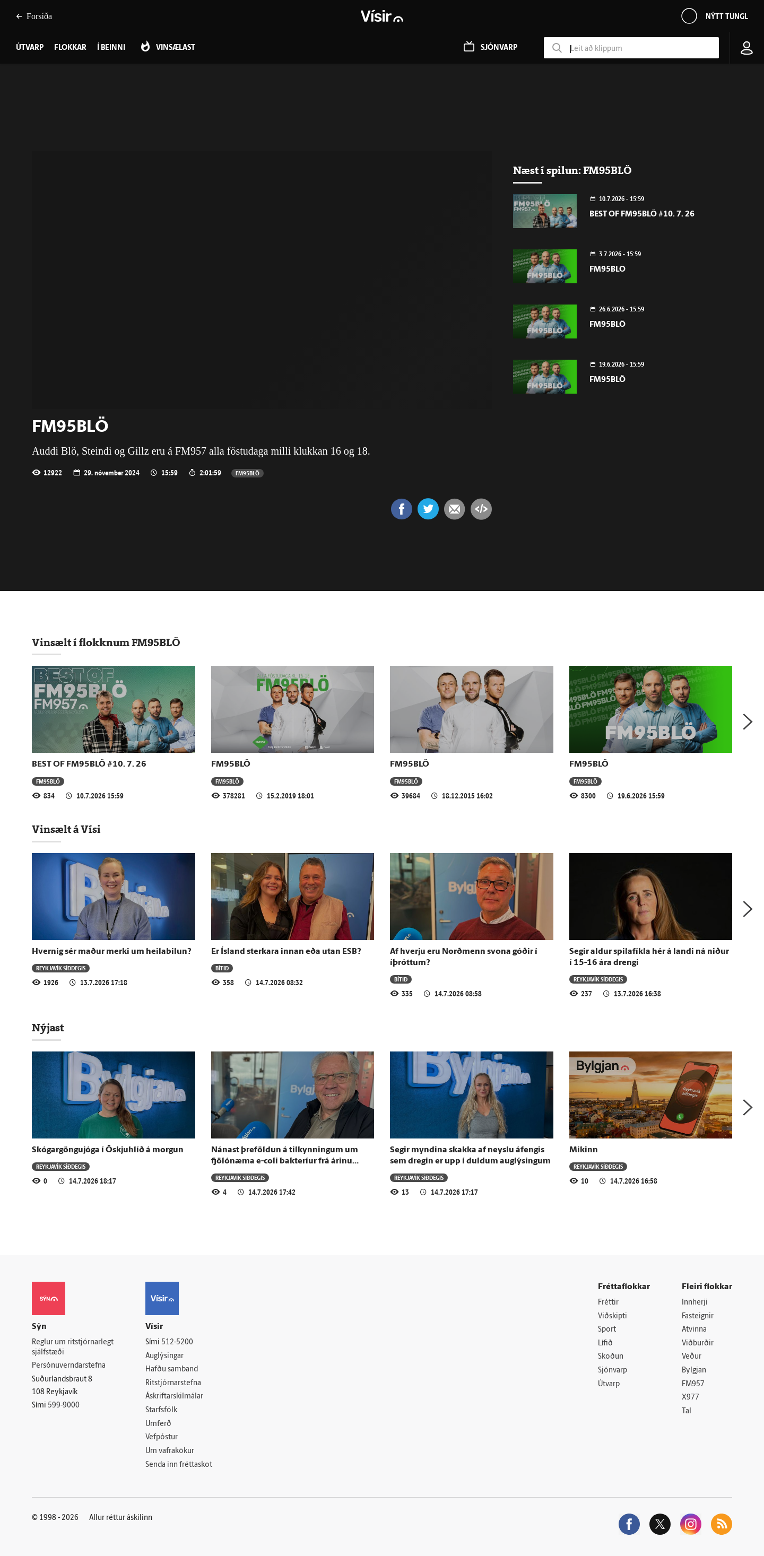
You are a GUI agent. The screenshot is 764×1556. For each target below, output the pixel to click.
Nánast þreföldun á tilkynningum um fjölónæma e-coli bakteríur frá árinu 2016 (284, 1161)
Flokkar (70, 48)
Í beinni (111, 48)
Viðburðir (698, 1344)
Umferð (158, 1424)
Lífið (605, 1344)
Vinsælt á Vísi (66, 829)
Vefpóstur (161, 1437)
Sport (607, 1330)
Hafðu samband (171, 1370)
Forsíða (34, 16)
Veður (691, 1357)
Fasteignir (698, 1316)
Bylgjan (694, 1371)
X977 (690, 1398)
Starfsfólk (161, 1410)
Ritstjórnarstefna (173, 1383)
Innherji (695, 1303)
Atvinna (694, 1330)
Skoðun (610, 1357)
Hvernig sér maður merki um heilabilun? (112, 951)
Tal (686, 1411)
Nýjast (48, 1028)
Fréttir (608, 1303)
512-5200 (177, 1342)
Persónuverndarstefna (69, 1366)
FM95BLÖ (247, 472)
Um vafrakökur (169, 1451)
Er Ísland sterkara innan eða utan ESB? (286, 951)
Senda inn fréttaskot (178, 1465)
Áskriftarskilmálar (174, 1397)
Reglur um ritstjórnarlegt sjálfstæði (73, 1347)
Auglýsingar (164, 1356)
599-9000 (64, 1406)
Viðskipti (612, 1316)
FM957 (693, 1384)
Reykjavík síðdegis (60, 967)
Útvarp (609, 1384)
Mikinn (583, 1150)
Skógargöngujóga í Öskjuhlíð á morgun (108, 1150)
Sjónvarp (612, 1371)
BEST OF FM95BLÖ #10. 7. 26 (641, 215)
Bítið (222, 967)
